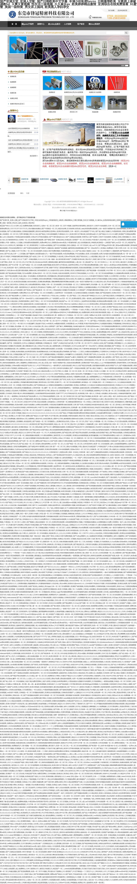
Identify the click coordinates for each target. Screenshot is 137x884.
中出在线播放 (80, 254)
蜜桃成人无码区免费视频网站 (17, 446)
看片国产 (52, 530)
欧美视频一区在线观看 (17, 589)
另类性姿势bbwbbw (93, 326)
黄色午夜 (16, 393)
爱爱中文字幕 (58, 419)
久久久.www (65, 776)
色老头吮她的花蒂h (42, 298)
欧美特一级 (125, 651)
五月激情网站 (97, 681)
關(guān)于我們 (28, 24)
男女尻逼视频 (5, 444)
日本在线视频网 (51, 234)
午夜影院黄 (104, 600)
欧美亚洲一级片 (12, 268)
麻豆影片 (90, 226)
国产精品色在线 (28, 494)
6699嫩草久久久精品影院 (74, 354)
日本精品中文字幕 (115, 351)
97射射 (7, 877)
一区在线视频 (67, 349)
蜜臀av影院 (59, 782)
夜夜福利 (58, 776)
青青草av (85, 237)
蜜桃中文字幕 (43, 832)
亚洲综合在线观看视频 (80, 435)
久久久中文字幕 (55, 371)
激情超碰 (93, 349)
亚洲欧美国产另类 (88, 363)
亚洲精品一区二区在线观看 (43, 634)
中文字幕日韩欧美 (41, 530)
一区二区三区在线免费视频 (103, 273)
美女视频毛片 (25, 374)
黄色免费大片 (67, 634)
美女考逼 (103, 240)
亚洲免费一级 (76, 407)
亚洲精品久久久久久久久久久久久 (42, 374)
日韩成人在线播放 (101, 393)
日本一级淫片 (75, 231)
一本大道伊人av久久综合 (26, 720)
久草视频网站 (81, 474)
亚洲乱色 (57, 734)
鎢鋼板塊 (13, 76)
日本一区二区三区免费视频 (47, 256)
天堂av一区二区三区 (11, 279)
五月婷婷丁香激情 (99, 268)
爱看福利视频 (81, 516)
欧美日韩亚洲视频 (9, 541)
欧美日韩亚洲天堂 (6, 734)
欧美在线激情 (122, 869)
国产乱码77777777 (40, 637)
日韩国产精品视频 (24, 567)
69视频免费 (67, 555)
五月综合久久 (21, 799)
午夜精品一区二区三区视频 (42, 569)
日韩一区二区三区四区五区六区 (67, 396)
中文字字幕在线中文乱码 (106, 374)
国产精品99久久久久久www (126, 659)
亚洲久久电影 (34, 514)
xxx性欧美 (49, 323)
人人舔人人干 (31, 678)
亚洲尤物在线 (89, 360)
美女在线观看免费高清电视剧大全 (61, 430)
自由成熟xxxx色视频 (70, 502)
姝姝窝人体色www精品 (42, 645)
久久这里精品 (113, 494)
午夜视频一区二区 (100, 421)
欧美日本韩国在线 (72, 530)
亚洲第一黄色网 (111, 799)
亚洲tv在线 (123, 818)
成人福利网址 (107, 357)
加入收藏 (111, 10)
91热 (113, 718)
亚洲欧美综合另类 (63, 421)
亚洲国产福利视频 (77, 586)
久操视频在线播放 (90, 287)
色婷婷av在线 (116, 662)
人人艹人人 (32, 368)
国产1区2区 (5, 645)
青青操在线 (41, 455)
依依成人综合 (99, 416)
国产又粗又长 (18, 488)
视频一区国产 (68, 659)
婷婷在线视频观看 (9, 363)
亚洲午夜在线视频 (116, 407)
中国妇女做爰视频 (87, 790)
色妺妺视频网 (125, 430)
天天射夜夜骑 (114, 762)
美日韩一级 (40, 491)
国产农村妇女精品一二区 (57, 796)
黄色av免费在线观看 (123, 245)
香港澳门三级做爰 (73, 497)
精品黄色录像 (28, 637)
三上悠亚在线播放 (46, 709)
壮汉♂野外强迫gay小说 (84, 637)
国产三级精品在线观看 (74, 237)
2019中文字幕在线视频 (78, 273)
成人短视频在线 (79, 768)
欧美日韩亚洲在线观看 (99, 312)
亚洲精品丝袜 (65, 407)
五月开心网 (84, 530)
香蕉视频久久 (127, 237)
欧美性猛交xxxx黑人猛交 (32, 846)
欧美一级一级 (43, 614)
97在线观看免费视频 (71, 483)
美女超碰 (105, 807)
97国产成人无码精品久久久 (24, 519)
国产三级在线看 (111, 477)
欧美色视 (37, 399)
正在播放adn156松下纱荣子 (15, 321)
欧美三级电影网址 (77, 360)
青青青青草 (34, 245)
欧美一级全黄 (99, 882)
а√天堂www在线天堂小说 (35, 706)
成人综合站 (95, 597)
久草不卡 (23, 614)
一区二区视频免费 (51, 310)
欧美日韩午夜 (36, 813)
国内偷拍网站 (39, 474)
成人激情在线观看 (31, 704)
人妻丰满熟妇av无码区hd (57, 312)
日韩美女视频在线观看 (111, 533)
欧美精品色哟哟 (55, 432)
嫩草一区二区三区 (50, 388)
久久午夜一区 (20, 435)
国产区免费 (132, 583)
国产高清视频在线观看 (94, 486)
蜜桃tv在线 (33, 270)
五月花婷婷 (91, 779)
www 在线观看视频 (33, 349)
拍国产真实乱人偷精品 (62, 374)
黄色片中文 (123, 312)
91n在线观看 (11, 329)
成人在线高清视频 (55, 460)
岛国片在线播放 (29, 405)
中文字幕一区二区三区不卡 (51, 321)
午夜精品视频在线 (59, 279)
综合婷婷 (15, 391)
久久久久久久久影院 (44, 678)
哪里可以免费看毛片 (117, 474)
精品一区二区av (113, 312)
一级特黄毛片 (57, 365)
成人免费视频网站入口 (94, 377)
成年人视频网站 (21, 363)
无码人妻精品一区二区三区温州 (77, 245)
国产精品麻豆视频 (129, 553)
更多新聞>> (34, 156)
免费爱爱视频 (64, 480)
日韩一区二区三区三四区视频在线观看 (75, 472)
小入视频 (19, 242)
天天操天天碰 (51, 748)
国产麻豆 (60, 326)
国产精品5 (45, 810)
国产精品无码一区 (31, 723)
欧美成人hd (67, 575)
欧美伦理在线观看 (37, 240)
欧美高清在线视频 (20, 282)
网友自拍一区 (18, 695)
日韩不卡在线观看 (101, 226)
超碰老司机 (20, 625)
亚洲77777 (60, 393)
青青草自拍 (43, 382)
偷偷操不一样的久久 (68, 567)
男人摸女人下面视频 (122, 841)
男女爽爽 (104, 528)
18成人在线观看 (9, 869)
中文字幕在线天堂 (71, 393)
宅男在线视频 (73, 578)
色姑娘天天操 (37, 315)
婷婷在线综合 (71, 841)
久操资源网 (18, 637)
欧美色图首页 (42, 270)
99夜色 (15, 684)
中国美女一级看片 (113, 614)
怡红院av (103, 502)
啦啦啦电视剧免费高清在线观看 (126, 642)
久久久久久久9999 (61, 332)
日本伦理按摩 (118, 304)
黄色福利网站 (46, 444)
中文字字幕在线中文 (44, 365)
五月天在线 (85, 519)
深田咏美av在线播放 (123, 460)
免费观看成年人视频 (114, 776)
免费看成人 (112, 419)
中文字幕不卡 (42, 779)
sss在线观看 (42, 505)
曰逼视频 (64, 514)
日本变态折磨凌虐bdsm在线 (22, 312)
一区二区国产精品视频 (24, 315)
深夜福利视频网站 (64, 388)
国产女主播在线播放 (14, 231)
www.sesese (11, 597)
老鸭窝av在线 (23, 368)
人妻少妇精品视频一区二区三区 (69, 547)
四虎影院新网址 (24, 301)
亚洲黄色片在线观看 (44, 659)
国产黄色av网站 (111, 827)
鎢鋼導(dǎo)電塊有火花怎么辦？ (19, 144)
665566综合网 (32, 407)
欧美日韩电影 (21, 407)
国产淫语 (63, 379)
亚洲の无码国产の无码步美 (19, 458)
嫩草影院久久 (126, 637)
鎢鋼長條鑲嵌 (44, 179)
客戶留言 (80, 24)
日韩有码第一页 (118, 377)
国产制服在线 (129, 337)
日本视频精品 (58, 575)
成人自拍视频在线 (84, 242)
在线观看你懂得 (85, 480)
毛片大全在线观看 (82, 838)
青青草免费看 (131, 544)
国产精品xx (120, 648)
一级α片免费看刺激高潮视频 (113, 368)
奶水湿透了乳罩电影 (94, 491)
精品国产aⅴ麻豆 (70, 357)
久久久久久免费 (58, 771)
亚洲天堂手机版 (79, 659)
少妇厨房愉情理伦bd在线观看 (123, 335)
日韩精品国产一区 (15, 516)
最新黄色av (21, 419)
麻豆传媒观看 (109, 488)
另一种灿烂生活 (44, 296)
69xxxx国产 (14, 827)
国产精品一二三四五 (77, 351)
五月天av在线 (77, 346)
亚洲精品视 (102, 810)
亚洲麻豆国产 (66, 631)
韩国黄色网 (98, 773)
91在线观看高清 (29, 530)
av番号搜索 (15, 374)
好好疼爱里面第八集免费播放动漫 (36, 351)
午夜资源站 (102, 321)
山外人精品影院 (8, 237)
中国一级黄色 (10, 242)
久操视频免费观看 (100, 860)
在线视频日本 (99, 790)
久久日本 (42, 776)
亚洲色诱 (128, 452)
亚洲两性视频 (79, 614)
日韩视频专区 (120, 296)
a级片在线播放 (103, 838)
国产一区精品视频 (31, 259)
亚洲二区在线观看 (92, 254)
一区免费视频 (5, 575)
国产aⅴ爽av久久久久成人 (24, 595)
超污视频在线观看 (7, 544)
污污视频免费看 (63, 310)
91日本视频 (20, 606)
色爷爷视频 (127, 405)
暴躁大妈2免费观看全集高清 (89, 678)
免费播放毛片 (83, 595)
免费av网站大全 (45, 242)
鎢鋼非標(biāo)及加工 (17, 104)
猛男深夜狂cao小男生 (39, 340)
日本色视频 (52, 773)
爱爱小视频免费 (38, 782)
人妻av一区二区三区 (48, 226)
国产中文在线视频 (59, 245)
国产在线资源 (48, 458)
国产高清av (28, 290)
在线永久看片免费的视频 (51, 251)
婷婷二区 (54, 639)
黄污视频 (25, 746)
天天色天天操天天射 (124, 410)
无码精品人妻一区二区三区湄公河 (107, 603)
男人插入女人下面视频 (8, 511)
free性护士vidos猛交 (103, 427)
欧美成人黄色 (69, 773)
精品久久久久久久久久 (94, 466)
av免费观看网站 (43, 368)
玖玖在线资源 (55, 477)
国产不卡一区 (91, 704)
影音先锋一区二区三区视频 (59, 801)
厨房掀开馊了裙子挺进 (97, 550)
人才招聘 (67, 24)
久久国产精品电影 (62, 684)
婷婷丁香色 (35, 301)
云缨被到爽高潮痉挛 (63, 360)
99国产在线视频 (30, 486)
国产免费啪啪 (102, 628)
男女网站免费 (18, 729)
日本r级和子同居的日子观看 (98, 276)
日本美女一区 (124, 276)
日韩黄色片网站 (51, 737)
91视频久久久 (105, 458)
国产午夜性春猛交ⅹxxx (57, 237)
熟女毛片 (89, 259)
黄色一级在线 (87, 298)
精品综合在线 (82, 539)
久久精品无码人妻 (100, 282)
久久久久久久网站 (96, 547)
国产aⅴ (35, 508)
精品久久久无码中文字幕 (27, 432)
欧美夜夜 (81, 393)
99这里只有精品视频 (102, 407)
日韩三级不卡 (19, 377)
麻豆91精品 (56, 569)
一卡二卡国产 (78, 458)
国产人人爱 (16, 838)
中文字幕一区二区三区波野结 (125, 480)
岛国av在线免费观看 (74, 363)
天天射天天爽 (28, 497)
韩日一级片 (24, 514)
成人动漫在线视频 (68, 637)
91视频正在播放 (70, 335)
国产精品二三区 (75, 296)
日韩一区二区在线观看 (54, 284)
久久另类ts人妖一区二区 (127, 494)
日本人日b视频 (127, 611)
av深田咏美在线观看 (102, 698)
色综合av (6, 810)
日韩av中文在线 (43, 346)
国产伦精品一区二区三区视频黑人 (42, 293)
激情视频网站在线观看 (46, 611)
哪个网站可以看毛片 (47, 863)
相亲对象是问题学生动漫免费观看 (99, 729)
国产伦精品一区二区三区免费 (32, 265)
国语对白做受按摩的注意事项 (46, 231)
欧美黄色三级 (80, 553)
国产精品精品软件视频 (13, 273)
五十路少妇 (39, 553)
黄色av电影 (73, 807)
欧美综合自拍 (122, 396)
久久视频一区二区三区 (69, 371)
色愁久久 (110, 321)
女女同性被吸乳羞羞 (81, 592)
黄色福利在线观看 (64, 276)
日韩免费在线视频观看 (31, 242)
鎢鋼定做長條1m (62, 179)
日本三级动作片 (41, 631)
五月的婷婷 (71, 228)
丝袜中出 (106, 773)
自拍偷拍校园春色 (101, 419)
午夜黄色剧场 (115, 430)
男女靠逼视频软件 (113, 282)
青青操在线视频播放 (103, 441)
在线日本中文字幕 (30, 402)
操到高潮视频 (67, 458)
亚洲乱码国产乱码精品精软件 (93, 575)
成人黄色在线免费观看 (90, 720)
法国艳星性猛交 (80, 270)
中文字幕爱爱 (60, 625)
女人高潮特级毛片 (100, 701)
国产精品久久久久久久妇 (122, 349)
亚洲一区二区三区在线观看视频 (112, 539)
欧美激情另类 (77, 575)
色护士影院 (47, 681)
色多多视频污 (42, 307)
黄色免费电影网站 (115, 567)
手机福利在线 (24, 768)
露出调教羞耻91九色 (30, 346)
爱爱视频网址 (50, 335)
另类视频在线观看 (52, 516)
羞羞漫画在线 (21, 743)
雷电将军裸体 (121, 363)
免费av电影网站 (128, 852)
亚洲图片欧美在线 (78, 259)
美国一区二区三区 (92, 553)
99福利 (93, 242)
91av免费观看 (84, 528)
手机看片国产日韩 (90, 354)
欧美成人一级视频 (108, 609)
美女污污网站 (39, 318)
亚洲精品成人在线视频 (95, 511)
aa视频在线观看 (60, 323)
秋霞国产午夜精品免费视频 (71, 460)
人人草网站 (109, 790)
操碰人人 (86, 662)
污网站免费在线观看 (29, 620)
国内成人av (114, 698)
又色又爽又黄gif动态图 (120, 849)
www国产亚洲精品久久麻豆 (94, 399)
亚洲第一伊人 (103, 787)
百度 (27, 193)
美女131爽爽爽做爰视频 (75, 307)
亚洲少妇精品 (113, 279)
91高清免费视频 (69, 254)
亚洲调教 (126, 368)
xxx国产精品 (19, 318)
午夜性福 (91, 441)
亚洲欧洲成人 (75, 715)
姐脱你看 (15, 430)
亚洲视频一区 (20, 748)
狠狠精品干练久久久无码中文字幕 (34, 544)
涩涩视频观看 (120, 329)
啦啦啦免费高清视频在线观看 (16, 379)
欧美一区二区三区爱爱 (100, 625)
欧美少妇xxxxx (124, 597)
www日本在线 (126, 776)
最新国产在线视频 (61, 248)
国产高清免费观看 (128, 567)
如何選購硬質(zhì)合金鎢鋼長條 (19, 128)
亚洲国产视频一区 (76, 561)
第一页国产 (54, 343)
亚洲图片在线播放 (8, 771)
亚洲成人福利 (57, 785)
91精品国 (68, 240)
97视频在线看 (28, 399)
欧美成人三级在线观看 (33, 539)
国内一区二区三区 (124, 318)
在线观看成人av (71, 323)
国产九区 (12, 670)
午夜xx (11, 357)
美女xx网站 (85, 547)
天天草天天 (52, 718)
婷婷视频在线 (90, 427)
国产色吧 (48, 240)
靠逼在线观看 (126, 757)
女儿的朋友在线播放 (80, 293)
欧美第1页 (33, 424)
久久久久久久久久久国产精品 (56, 413)
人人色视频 (8, 528)
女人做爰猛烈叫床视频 (127, 438)
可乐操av (111, 421)
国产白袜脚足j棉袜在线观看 (43, 793)
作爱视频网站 (108, 536)
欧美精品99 (131, 673)
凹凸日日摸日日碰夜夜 (47, 648)
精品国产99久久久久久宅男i (9, 226)
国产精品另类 (67, 432)
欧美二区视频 (101, 379)
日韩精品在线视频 (90, 664)
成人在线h (90, 718)
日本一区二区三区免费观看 (117, 226)
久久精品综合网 (121, 360)
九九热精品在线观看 (125, 382)
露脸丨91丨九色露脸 (75, 589)
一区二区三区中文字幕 (55, 304)
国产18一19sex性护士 (92, 248)
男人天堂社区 (54, 832)
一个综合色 (125, 290)
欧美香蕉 (92, 379)
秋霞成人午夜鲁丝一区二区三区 (88, 502)
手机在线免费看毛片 (16, 248)
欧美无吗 (47, 488)
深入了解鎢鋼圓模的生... (26, 116)
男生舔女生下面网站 (45, 287)
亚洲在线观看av (46, 575)
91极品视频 (75, 463)
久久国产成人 (130, 441)
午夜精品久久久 (63, 234)
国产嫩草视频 (84, 740)
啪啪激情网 (43, 337)
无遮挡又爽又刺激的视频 (20, 536)
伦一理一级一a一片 (129, 254)
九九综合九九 (53, 882)
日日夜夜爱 (94, 743)
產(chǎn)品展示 (54, 24)
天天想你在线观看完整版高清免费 (45, 547)
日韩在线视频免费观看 (18, 804)
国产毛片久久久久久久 (31, 354)
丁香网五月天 (16, 558)
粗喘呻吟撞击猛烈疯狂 (10, 737)
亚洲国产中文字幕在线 (13, 760)
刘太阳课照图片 (111, 623)
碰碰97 (112, 329)
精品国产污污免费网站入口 (123, 785)
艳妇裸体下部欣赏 (56, 670)
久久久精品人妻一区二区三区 (113, 466)
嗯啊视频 (74, 528)
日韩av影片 (18, 824)
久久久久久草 (105, 818)
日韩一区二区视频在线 (42, 592)
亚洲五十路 (120, 801)
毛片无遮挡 (73, 824)
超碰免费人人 (40, 558)
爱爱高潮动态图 (97, 723)
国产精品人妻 (110, 460)
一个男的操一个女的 (77, 310)
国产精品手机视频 (85, 396)
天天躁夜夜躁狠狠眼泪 (31, 469)
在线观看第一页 (117, 315)
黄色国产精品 (15, 779)
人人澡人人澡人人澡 (121, 740)
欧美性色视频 (127, 525)
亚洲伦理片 (70, 793)
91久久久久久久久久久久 (79, 276)
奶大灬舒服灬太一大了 (64, 849)
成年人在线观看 (8, 637)
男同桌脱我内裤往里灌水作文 (16, 880)
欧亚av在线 (113, 393)
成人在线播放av (78, 634)
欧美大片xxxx (24, 609)
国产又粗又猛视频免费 (49, 578)
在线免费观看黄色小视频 (36, 284)
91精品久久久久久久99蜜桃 (28, 279)
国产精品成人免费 (125, 768)
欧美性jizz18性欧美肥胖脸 (119, 265)
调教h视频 (129, 402)
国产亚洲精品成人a (41, 385)
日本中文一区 (130, 296)
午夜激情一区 (40, 720)
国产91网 (43, 525)
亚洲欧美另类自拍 (40, 497)
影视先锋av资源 (56, 472)
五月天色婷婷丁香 (6, 310)
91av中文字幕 (8, 488)
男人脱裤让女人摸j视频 (83, 279)
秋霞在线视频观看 (96, 572)
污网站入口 (38, 502)
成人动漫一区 (70, 628)
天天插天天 (44, 357)
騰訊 (21, 193)
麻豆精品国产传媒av (116, 620)
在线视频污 (98, 821)
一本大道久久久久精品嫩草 (25, 323)
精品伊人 (22, 796)
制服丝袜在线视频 (123, 860)
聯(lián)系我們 (94, 24)
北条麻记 (3, 550)
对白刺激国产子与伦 (88, 231)
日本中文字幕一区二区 (81, 743)
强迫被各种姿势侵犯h (52, 500)
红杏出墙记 (28, 360)
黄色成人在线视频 (61, 474)
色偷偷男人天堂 (100, 676)
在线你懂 (28, 712)
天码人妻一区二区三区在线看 (105, 360)
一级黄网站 (14, 396)
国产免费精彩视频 (130, 572)
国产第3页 (35, 664)
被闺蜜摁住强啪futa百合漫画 (74, 419)
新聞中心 (40, 24)
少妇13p (94, 430)
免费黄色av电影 (67, 835)
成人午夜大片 (129, 315)
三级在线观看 (100, 460)
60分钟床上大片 (5, 762)
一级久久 (34, 821)
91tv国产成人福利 (99, 827)
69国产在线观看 (114, 500)
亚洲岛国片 (51, 684)
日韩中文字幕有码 (53, 729)
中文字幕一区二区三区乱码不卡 (33, 410)
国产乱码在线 (18, 399)
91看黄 (80, 323)
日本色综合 (74, 595)
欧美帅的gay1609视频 (90, 684)
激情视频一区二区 (23, 245)
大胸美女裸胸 (79, 318)
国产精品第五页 (79, 544)
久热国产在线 (68, 340)
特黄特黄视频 (9, 539)
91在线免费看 (121, 701)
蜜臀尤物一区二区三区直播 (58, 807)
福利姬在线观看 (103, 430)
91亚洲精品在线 (106, 597)
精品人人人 (99, 363)
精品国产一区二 (58, 869)
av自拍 (49, 340)
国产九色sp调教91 (79, 536)
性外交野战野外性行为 (55, 483)
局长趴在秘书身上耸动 (91, 458)
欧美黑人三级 (19, 539)
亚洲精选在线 (84, 483)
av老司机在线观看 (125, 463)
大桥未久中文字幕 (8, 463)
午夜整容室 (10, 757)
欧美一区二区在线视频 (105, 785)
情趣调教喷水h (33, 583)
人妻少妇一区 (80, 262)
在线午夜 (4, 698)
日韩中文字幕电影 (49, 790)
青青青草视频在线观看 (45, 466)
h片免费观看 (18, 508)
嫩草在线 (60, 748)
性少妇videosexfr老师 (40, 262)
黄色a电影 (117, 268)
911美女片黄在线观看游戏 (57, 307)
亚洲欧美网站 (48, 841)
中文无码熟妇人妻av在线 (110, 617)
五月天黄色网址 (113, 706)
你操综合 (87, 332)
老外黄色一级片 (5, 480)
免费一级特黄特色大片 (22, 287)
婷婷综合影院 (89, 614)
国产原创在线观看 (102, 558)
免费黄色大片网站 (54, 676)
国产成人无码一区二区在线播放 (11, 494)
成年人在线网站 (15, 645)
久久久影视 (45, 670)
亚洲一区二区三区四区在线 (83, 773)
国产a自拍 (33, 256)
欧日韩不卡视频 (86, 827)
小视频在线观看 (17, 634)
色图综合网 (64, 452)
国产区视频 (119, 354)
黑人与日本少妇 (35, 371)
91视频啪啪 (117, 323)
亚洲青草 (45, 880)
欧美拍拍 (12, 625)
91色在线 (127, 354)
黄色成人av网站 (39, 329)
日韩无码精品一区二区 (90, 494)
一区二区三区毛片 (85, 581)
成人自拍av (119, 609)
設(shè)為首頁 (122, 10)
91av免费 (113, 773)
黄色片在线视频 (72, 446)
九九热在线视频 (89, 782)
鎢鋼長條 (13, 93)
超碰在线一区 (63, 578)
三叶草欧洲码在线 (75, 684)
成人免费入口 (16, 547)
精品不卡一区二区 (12, 603)
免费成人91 (32, 391)
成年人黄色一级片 (110, 396)
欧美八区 (70, 379)
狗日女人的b (118, 715)
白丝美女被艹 (13, 335)
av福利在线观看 (16, 337)
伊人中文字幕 (27, 262)
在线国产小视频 (125, 603)
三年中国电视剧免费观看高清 (110, 326)
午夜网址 (113, 838)
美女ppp (65, 525)
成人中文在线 (52, 497)
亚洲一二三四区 (42, 751)
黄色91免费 (32, 751)
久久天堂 (90, 273)
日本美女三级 (5, 662)
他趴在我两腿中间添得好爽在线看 (37, 438)
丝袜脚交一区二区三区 (10, 234)
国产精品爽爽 (67, 603)
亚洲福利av (51, 581)
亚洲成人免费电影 (107, 248)
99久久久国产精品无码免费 (82, 365)
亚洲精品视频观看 (28, 231)
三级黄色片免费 (118, 413)
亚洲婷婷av (128, 435)
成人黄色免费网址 (49, 815)
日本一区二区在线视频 (112, 290)
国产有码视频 (83, 824)
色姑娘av (44, 399)
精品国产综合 (45, 477)
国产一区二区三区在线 (61, 287)
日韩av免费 (16, 365)
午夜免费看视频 (72, 312)
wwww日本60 (73, 581)
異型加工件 (73, 112)
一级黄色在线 (51, 757)
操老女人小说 (12, 474)
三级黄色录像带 (84, 284)
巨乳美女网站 (89, 676)
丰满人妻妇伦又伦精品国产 (87, 446)
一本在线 (13, 259)
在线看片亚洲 (119, 575)
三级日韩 (134, 706)
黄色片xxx (120, 586)
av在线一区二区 (8, 706)
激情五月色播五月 (86, 687)
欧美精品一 (101, 242)
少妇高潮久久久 (94, 740)
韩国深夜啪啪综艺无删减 (121, 863)
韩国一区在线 (73, 452)
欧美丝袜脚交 (32, 282)
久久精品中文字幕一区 (125, 773)
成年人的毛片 (36, 578)
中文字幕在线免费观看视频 (89, 265)
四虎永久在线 (98, 343)
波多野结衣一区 (59, 466)
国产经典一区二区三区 (61, 709)
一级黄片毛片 (66, 609)
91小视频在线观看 (60, 564)
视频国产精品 (43, 807)
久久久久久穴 (43, 259)
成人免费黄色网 (84, 312)
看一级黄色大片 (60, 315)
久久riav (75, 603)
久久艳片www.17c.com (110, 768)
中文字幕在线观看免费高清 (67, 667)
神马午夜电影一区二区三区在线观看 (95, 561)
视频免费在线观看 (118, 760)
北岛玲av (87, 762)
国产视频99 (31, 254)
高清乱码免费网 (89, 586)
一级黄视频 (75, 388)
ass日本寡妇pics (129, 307)
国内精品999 (34, 673)
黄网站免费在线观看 (48, 349)
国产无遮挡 (94, 237)
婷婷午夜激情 (25, 572)
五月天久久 (31, 310)
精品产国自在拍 (81, 256)
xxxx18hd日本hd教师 (98, 477)
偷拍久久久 (32, 617)
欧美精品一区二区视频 (90, 382)
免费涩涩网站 (37, 681)
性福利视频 (14, 298)
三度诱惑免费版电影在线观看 (68, 268)
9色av (84, 296)
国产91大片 (48, 427)
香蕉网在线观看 (48, 332)
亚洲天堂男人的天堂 (129, 547)
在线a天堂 (3, 785)
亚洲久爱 (110, 349)
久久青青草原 (114, 276)
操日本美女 (14, 284)
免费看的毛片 (131, 298)
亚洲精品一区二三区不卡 (80, 533)
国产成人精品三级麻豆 (103, 231)
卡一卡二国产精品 (90, 321)
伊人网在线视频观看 (81, 379)
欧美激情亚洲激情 (82, 600)
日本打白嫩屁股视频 (41, 595)
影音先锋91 (75, 631)
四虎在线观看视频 (85, 268)
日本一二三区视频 (19, 254)
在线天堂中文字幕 (59, 841)
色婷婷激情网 (105, 687)
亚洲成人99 (23, 284)
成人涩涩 (123, 357)
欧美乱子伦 (123, 310)
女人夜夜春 (68, 486)
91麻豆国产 (13, 525)
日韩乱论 (82, 564)
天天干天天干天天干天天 (19, 228)
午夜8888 (85, 349)
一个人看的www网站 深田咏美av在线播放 (22, 307)
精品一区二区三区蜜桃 (126, 259)
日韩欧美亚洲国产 (71, 597)
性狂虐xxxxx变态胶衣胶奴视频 (17, 270)
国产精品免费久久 (15, 296)
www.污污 (22, 740)
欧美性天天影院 (5, 841)
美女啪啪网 (7, 427)
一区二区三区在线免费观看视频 (15, 564)
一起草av (131, 746)
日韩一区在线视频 (127, 455)
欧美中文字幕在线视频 (99, 279)
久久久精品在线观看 (126, 631)
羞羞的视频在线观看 (33, 435)
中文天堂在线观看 (121, 421)
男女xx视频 (82, 653)
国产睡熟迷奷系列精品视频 (86, 335)
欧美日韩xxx (8, 729)
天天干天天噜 (21, 251)
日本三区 (105, 653)
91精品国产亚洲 (39, 757)
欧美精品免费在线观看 (105, 301)
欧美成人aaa (80, 228)
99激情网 (96, 687)
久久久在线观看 (66, 435)
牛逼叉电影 (62, 497)
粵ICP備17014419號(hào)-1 (68, 211)
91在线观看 (47, 701)
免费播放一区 (7, 399)
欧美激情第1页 (27, 877)
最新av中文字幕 (66, 743)
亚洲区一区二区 (24, 240)
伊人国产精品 (121, 298)
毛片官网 (51, 382)
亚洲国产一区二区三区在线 (81, 240)
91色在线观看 (111, 586)
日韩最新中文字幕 (121, 628)
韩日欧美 (22, 396)
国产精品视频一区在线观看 (96, 270)
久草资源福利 (66, 346)
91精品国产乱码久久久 (28, 365)
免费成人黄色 (117, 237)
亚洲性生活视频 (112, 438)
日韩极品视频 (18, 354)
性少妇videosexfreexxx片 (106, 642)
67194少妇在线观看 (7, 318)
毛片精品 (58, 544)
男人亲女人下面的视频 (37, 609)
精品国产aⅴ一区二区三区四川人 (97, 262)
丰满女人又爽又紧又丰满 (93, 310)
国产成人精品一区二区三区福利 (30, 444)
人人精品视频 (93, 256)
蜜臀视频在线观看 (90, 340)
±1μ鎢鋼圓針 (118, 179)
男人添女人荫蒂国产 (49, 326)
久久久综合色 (110, 497)
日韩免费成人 (10, 315)
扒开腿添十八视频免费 (111, 251)
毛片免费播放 (33, 611)
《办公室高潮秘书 (120, 564)
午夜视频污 (49, 318)
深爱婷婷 (118, 553)
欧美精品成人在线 (9, 866)
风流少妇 (27, 835)
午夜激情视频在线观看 (51, 690)
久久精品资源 (93, 793)
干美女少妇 (55, 296)
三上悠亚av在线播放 (45, 245)
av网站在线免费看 (42, 405)
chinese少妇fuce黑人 (53, 609)
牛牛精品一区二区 (70, 438)
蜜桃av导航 (93, 732)
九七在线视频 (103, 620)
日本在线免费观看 (15, 726)
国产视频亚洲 (42, 483)
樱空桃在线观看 (100, 614)
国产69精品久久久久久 (94, 296)
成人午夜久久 (121, 374)
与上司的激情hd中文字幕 (40, 268)
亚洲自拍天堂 (50, 329)
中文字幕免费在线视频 (15, 500)
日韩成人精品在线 (30, 455)
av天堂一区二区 (121, 242)
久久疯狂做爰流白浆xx (113, 670)
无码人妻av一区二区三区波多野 (81, 776)
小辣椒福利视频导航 (127, 282)
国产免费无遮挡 (86, 625)
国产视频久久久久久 (105, 863)
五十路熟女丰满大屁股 (10, 432)
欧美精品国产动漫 (22, 472)
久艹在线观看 (54, 298)
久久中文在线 (18, 502)
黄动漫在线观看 (120, 491)
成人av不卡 (93, 245)
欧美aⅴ (51, 625)
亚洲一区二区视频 (9, 351)
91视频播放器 (27, 388)
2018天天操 (29, 561)
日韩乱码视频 (85, 500)
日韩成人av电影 (103, 880)
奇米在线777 (116, 637)
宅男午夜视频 (24, 234)
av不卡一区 (4, 525)
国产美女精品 (102, 340)
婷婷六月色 (58, 634)
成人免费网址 (20, 869)
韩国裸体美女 (122, 678)
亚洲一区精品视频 (110, 835)
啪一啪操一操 (53, 259)
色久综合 (42, 335)
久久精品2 (90, 385)
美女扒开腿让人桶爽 (12, 514)
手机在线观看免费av (8, 667)
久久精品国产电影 (16, 469)
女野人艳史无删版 (62, 790)
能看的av (10, 723)
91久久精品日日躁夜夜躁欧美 (26, 667)
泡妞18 (26, 449)
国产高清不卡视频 (95, 505)
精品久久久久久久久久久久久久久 (34, 413)
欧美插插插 (61, 857)
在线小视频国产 (123, 505)
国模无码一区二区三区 (85, 438)
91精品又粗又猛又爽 (66, 343)
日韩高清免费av (53, 804)
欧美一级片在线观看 (102, 474)
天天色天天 (84, 645)
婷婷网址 (97, 391)
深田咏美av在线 (24, 268)
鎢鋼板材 (52, 92)
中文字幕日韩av (129, 715)
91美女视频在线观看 (54, 525)
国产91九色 (8, 254)
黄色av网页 (21, 466)
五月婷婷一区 (84, 709)
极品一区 (22, 438)
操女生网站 (35, 477)
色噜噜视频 (128, 801)
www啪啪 (36, 662)
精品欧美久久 (54, 533)
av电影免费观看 (129, 667)
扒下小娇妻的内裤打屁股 (124, 416)
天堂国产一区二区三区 (12, 829)
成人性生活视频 (129, 522)
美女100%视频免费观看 (88, 715)
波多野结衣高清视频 (89, 301)
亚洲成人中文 (27, 782)
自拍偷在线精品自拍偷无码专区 (124, 446)
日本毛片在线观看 (82, 567)
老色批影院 (28, 421)
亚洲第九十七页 (30, 600)
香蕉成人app (55, 592)
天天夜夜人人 (108, 575)
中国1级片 (95, 240)
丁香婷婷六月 (81, 704)
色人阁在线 (73, 656)
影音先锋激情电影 (79, 486)
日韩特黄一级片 (84, 452)
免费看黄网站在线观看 (38, 463)
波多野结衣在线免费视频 (70, 410)
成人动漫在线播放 (42, 625)
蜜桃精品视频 (53, 262)
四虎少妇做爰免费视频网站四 (74, 651)
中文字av (13, 407)
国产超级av (39, 818)
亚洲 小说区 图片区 (104, 315)
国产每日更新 (12, 567)
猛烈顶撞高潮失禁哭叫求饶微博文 (104, 298)
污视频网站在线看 (79, 377)
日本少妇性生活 (70, 771)
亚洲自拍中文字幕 (22, 581)
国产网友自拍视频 (116, 432)
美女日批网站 (89, 698)
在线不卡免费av (124, 388)
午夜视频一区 (29, 318)
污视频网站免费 (8, 628)
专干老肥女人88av (56, 438)
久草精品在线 (78, 340)
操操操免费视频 (12, 441)
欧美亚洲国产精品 (102, 432)
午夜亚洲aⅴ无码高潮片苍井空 (38, 801)
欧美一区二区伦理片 (123, 555)
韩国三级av (90, 416)
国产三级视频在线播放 (48, 354)
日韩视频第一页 (90, 634)
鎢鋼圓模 (13, 87)
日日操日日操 (45, 472)
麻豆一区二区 (110, 405)
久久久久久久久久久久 (15, 550)
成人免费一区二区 (103, 690)
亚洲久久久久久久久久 (30, 296)
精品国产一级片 (59, 793)
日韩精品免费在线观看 (117, 452)
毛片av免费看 (27, 273)
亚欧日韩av (67, 799)
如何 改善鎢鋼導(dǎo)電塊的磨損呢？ (21, 140)
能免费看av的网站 (97, 606)
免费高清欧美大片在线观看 (128, 279)
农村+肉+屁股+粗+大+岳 (109, 746)
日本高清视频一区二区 (70, 284)
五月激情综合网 (67, 544)
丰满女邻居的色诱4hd (91, 323)
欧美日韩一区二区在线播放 (39, 533)
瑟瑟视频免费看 (127, 595)
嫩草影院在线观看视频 (76, 248)
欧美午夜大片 (127, 351)
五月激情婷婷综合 (12, 240)
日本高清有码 (88, 444)
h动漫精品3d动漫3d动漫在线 (105, 385)
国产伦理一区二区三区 (27, 441)
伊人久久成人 (28, 502)
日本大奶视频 (30, 748)
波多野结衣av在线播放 (40, 732)
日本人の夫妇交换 (34, 326)
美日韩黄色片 (48, 564)
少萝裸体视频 (70, 469)
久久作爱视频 (116, 723)
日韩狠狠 (46, 343)
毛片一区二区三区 (7, 282)
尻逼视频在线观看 (54, 827)
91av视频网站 (112, 379)
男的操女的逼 (132, 664)
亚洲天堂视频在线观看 (103, 782)
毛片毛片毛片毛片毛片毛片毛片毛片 (81, 821)
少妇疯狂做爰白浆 (40, 304)
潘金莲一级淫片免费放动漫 (26, 631)
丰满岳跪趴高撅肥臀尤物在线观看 (61, 405)
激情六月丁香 (33, 528)
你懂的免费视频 (99, 497)
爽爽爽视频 (68, 326)
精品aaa (117, 502)
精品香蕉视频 (78, 662)
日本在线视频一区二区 (85, 667)
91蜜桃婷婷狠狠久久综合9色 (49, 583)
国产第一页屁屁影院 (14, 343)
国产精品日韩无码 (33, 670)
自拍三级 (9, 354)
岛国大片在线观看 (52, 379)
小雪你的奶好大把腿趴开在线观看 (64, 290)
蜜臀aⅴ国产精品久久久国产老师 (37, 416)
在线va (118, 486)
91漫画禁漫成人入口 (68, 251)
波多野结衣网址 (73, 265)
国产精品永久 (25, 838)
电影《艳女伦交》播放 (38, 536)
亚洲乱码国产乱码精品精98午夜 (119, 866)
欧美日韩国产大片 (112, 365)
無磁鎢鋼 (95, 112)
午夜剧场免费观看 (100, 438)
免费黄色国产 (92, 765)
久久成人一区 (5, 259)
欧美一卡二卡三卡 (43, 432)
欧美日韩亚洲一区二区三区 (102, 637)
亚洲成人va (75, 757)
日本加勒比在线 (25, 477)
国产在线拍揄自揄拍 (43, 480)
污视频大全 (58, 458)
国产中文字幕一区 (15, 265)
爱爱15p (31, 827)
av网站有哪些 (5, 642)
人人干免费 (38, 877)
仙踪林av (74, 304)
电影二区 (35, 357)
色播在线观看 (124, 762)
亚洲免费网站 (95, 388)
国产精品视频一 (129, 729)
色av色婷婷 (111, 796)
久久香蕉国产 (81, 290)
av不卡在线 (60, 335)
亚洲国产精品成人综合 (115, 307)
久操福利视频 (68, 385)
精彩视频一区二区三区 (82, 477)
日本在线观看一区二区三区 (105, 801)
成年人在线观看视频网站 (118, 444)
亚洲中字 (58, 382)
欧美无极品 (28, 500)
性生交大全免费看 (55, 603)
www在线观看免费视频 (73, 869)
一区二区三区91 (114, 262)
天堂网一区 (38, 541)
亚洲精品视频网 (5, 547)
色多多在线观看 (63, 273)
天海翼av (9, 684)
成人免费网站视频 (26, 226)
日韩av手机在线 (70, 256)
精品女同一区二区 (90, 648)
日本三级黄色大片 (32, 869)
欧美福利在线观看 (6, 388)
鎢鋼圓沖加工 (99, 179)
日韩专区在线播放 (63, 368)
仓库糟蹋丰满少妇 (84, 597)
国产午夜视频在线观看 (25, 329)
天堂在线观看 (93, 804)
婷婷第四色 (7, 765)
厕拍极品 (38, 555)
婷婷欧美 (50, 544)
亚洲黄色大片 (10, 472)
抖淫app (115, 597)
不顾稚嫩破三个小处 (90, 374)
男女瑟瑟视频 (99, 318)
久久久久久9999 (65, 533)
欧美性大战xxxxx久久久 (76, 583)
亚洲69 (129, 228)
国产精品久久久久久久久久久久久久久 (35, 452)
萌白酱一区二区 (19, 734)
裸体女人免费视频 (90, 611)
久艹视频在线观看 (118, 581)
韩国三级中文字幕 (99, 259)
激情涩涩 (57, 435)
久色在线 (60, 256)
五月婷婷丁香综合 (98, 631)
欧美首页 (37, 226)
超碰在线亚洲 (28, 304)
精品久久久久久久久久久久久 (104, 514)
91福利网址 (133, 871)
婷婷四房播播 (42, 620)
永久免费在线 (104, 678)
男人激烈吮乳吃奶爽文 (25, 651)
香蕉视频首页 (119, 402)
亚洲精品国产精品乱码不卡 (75, 427)
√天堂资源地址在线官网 (93, 829)
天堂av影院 (119, 340)
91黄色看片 (113, 684)
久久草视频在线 (30, 466)
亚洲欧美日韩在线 (77, 712)
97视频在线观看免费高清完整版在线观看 (81, 413)
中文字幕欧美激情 (71, 855)
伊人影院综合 (15, 332)
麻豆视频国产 (81, 779)
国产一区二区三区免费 (85, 846)
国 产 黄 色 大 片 (73, 687)
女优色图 (59, 349)
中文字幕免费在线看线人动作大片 (111, 435)
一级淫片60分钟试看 (75, 623)
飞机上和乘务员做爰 (57, 508)
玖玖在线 (64, 653)
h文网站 (120, 508)
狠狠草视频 (47, 265)
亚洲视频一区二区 (88, 460)
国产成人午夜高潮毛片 (24, 597)
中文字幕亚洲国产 (104, 287)
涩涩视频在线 (52, 276)
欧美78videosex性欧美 (68, 516)
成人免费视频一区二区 (128, 695)
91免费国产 (18, 544)
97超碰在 (129, 528)
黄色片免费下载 (63, 561)
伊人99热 (131, 712)
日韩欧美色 (102, 715)
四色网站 (21, 525)
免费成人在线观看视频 (69, 880)
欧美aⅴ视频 (112, 701)
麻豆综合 (101, 623)
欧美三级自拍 (57, 340)
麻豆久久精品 (107, 695)
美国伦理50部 (121, 692)
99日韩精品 (41, 486)
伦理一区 (75, 678)
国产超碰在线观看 (66, 690)
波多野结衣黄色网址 (79, 226)
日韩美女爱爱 (23, 586)
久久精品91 (129, 343)
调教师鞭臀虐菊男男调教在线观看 (63, 282)
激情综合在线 (132, 371)
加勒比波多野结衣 (54, 505)
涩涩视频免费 (60, 530)
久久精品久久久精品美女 (109, 388)
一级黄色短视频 (108, 681)
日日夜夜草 (53, 723)
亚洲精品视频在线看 (125, 799)
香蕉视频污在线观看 (96, 592)
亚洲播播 (20, 421)
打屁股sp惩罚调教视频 (15, 455)
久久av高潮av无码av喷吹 (119, 541)
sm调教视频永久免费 (104, 522)
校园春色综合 (34, 472)
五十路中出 (38, 701)
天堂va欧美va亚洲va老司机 (58, 623)
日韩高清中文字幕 (16, 304)
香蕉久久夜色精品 (105, 793)
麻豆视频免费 (123, 877)
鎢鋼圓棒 (13, 82)
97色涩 (29, 796)
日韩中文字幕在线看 (20, 528)
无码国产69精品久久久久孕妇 (13, 846)
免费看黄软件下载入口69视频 (62, 768)
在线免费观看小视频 (69, 505)
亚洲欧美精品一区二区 (27, 427)
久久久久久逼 (31, 799)
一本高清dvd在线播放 (82, 488)
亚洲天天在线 (109, 402)
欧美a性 (69, 377)
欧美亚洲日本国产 (65, 259)
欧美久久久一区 (43, 508)
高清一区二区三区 (15, 262)
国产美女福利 (101, 349)
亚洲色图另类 (41, 276)
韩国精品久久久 (125, 824)
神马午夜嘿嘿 (40, 446)
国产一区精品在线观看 (78, 368)
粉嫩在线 (69, 611)
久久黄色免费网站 (47, 435)
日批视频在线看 (8, 519)
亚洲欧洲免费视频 (44, 282)
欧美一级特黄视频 (86, 497)
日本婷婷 (9, 393)
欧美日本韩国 (28, 824)
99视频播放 (34, 648)
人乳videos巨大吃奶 (95, 855)
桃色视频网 (40, 310)
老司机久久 (16, 765)
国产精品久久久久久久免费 (108, 234)
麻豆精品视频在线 (60, 687)
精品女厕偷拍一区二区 (43, 522)
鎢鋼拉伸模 (14, 98)
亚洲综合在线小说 (104, 664)
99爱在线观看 (73, 416)
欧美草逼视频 (44, 664)
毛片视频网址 (113, 653)
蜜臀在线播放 (53, 732)
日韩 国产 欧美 (78, 405)
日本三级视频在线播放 (52, 407)
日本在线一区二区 (27, 460)
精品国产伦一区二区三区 (101, 754)
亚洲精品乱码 (48, 843)
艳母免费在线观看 (91, 228)
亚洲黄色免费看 (72, 564)
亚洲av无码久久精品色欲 (9, 301)
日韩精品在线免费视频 (12, 572)
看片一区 (101, 382)
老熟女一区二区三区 (41, 460)
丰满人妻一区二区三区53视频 (121, 427)
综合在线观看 (42, 402)
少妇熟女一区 (64, 296)
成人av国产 (5, 469)
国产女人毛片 (129, 399)
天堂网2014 (104, 351)
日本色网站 (51, 360)
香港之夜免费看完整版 (69, 846)
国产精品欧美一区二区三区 (42, 290)
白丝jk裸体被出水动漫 (51, 553)
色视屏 (124, 723)
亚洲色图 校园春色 (90, 642)
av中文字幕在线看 (117, 337)
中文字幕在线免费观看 (47, 396)
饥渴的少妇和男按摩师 (59, 681)
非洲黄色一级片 (118, 522)
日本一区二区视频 (15, 385)
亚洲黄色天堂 (72, 653)
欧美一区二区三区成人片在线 (88, 371)
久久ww (13, 793)
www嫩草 (116, 651)
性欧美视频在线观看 (67, 541)
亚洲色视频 (50, 776)
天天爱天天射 (20, 416)
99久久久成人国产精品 (37, 234)
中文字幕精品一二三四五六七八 (84, 871)
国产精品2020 (34, 430)
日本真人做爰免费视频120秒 (101, 332)
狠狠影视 (80, 357)
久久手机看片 (41, 377)
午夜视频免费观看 (110, 363)
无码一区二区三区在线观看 (77, 569)
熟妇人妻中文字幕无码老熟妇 (72, 642)
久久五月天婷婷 (30, 377)
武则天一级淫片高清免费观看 (10, 555)
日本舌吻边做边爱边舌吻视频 (59, 351)
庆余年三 (89, 659)
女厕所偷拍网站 (32, 807)
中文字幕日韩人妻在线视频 (58, 416)
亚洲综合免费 (53, 337)
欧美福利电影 (94, 472)
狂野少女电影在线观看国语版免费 (111, 254)
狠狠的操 (71, 514)
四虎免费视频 (121, 228)
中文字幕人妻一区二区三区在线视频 (113, 391)
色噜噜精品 (70, 877)
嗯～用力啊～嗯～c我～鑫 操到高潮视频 (32, 684)
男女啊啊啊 (114, 463)
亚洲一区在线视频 (24, 340)
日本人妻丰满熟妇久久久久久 (16, 860)
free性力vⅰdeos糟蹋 (128, 256)
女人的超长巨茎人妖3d (56, 270)
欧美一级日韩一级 (116, 458)
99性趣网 (30, 860)
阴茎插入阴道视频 (105, 346)
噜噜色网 (64, 569)
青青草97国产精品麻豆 (76, 399)
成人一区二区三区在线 (117, 561)
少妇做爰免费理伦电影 (104, 413)
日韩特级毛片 (54, 452)
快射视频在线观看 (99, 365)
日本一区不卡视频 (76, 617)
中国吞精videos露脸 (13, 460)
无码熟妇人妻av (117, 729)
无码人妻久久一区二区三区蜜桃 (32, 332)
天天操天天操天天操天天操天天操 (101, 519)
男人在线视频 (101, 335)
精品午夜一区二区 (88, 751)
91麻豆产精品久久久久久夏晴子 (72, 676)
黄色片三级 (34, 768)
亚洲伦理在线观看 (63, 231)
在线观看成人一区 (65, 337)
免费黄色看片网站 (40, 698)
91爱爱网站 (23, 391)
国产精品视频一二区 (129, 813)
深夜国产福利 (110, 242)
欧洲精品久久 (28, 634)
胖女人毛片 (90, 760)
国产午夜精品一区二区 (49, 228)
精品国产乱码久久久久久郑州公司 (12, 486)
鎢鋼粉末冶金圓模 (95, 92)
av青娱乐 (110, 628)
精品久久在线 (5, 793)
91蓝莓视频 (132, 541)
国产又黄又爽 (49, 782)
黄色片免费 (61, 469)
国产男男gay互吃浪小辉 (106, 245)
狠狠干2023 (53, 268)
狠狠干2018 (74, 709)
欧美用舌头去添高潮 (114, 639)
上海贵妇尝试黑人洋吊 (67, 732)
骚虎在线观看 (126, 268)
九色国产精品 (9, 824)
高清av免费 (19, 405)
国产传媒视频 (39, 494)
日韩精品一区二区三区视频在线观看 (102, 483)
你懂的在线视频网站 (92, 351)
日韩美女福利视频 (29, 491)
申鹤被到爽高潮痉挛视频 (20, 256)
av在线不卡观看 (13, 692)
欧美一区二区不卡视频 (63, 226)
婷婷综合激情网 (96, 555)
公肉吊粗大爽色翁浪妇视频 (54, 855)
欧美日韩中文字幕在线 (78, 234)
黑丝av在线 (70, 279)
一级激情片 (107, 469)
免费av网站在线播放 (7, 449)
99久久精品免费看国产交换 (73, 782)
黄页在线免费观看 (45, 279)
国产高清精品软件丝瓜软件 (58, 399)
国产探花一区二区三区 (61, 617)
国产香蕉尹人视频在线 (46, 248)
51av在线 (109, 268)
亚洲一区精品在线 (58, 240)
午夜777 (41, 407)
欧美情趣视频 (94, 435)
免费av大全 (93, 315)
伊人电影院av (110, 416)
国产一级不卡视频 (6, 497)
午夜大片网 (118, 248)
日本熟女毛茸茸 (121, 371)
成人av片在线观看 (16, 290)
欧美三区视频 (16, 413)
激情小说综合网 (76, 374)
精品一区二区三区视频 (17, 776)
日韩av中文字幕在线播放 (39, 237)
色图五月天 (31, 553)
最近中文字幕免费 (37, 567)
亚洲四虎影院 (77, 298)
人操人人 (82, 760)
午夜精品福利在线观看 (22, 237)
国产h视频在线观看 (126, 365)
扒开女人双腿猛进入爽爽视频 (32, 343)
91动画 (55, 273)
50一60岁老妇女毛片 (79, 729)
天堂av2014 (92, 569)
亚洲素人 (131, 262)
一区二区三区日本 (16, 402)
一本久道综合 (37, 690)
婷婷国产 (114, 332)
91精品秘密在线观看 (37, 449)
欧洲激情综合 (81, 466)
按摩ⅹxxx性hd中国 (121, 871)
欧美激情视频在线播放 (35, 564)
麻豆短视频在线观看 (106, 525)
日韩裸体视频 (22, 583)
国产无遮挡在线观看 (31, 248)
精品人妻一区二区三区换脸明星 (109, 256)
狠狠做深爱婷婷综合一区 (77, 402)
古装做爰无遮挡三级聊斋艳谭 (82, 337)
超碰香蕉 (90, 882)
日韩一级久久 (104, 265)
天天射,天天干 (9, 435)
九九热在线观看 (112, 259)
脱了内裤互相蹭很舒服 (34, 815)
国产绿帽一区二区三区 (112, 284)
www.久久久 (49, 734)
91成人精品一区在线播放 (27, 276)
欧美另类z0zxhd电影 (102, 463)
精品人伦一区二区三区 (62, 424)
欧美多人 (79, 514)
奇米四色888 (50, 558)
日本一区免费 (96, 609)
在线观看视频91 (122, 751)
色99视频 (92, 432)
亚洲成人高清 (69, 270)
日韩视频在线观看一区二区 (127, 623)
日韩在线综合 (126, 323)
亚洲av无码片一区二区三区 (42, 273)
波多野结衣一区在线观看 (63, 293)
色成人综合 (11, 595)
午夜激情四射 (117, 231)
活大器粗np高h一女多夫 (18, 575)
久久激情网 (114, 880)
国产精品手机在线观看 (45, 424)
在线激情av (52, 402)
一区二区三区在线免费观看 (49, 301)
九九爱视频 (58, 843)
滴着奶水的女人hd (34, 363)
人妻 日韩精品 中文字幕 (48, 469)
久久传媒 (111, 502)
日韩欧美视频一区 (111, 318)
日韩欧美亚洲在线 (36, 458)
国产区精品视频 (38, 712)
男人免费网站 (21, 349)
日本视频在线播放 (14, 698)
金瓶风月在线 (85, 606)
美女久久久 (18, 530)
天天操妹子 (64, 572)
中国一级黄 (80, 628)
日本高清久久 (89, 419)
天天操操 (111, 871)
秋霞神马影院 (103, 494)
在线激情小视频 (93, 293)
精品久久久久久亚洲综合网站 (89, 304)
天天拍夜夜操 (104, 541)
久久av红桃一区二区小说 (105, 354)
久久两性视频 (16, 653)
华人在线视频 (77, 815)
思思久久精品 (47, 846)
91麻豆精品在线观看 (49, 857)
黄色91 (120, 827)
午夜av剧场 (90, 474)
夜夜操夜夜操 (24, 603)
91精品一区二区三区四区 (123, 681)
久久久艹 (21, 259)
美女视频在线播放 (34, 228)
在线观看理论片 (49, 550)
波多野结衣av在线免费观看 (36, 379)
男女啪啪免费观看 (66, 592)
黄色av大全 (55, 391)
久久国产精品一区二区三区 (73, 444)
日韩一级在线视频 (27, 555)
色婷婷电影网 (10, 371)
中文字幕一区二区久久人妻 (116, 270)
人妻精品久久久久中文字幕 (78, 525)
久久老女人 (20, 561)
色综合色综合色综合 (46, 760)
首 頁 (14, 24)
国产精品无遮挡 (108, 296)
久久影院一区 (22, 751)
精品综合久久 (123, 771)
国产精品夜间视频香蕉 (56, 357)
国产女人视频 (10, 251)
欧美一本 (85, 804)
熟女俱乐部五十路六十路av (114, 399)
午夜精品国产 (102, 446)
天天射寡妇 (75, 760)
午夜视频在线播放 (90, 522)
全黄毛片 (40, 488)
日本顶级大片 (93, 525)
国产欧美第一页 (94, 746)
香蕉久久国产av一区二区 (22, 357)
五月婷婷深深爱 (51, 561)
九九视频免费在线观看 (122, 273)
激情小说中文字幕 (19, 310)
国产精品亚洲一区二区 (40, 312)
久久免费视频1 (102, 706)
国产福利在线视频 (95, 595)
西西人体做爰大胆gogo (62, 760)
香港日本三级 (5, 298)
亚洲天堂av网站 (28, 385)
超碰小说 (71, 488)
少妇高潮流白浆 (48, 315)
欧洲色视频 (20, 351)
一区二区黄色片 (39, 561)
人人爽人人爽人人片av (75, 754)
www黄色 (34, 572)
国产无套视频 (109, 343)
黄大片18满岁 (6, 256)
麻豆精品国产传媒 (9, 578)
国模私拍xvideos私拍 (59, 242)
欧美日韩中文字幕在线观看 (124, 514)
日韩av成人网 (43, 723)
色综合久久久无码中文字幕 (18, 718)
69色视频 (113, 678)
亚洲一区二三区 (118, 424)
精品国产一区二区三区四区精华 (17, 611)
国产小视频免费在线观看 (93, 357)
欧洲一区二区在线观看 (101, 444)
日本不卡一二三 (47, 726)
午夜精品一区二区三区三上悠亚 (95, 307)
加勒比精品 (112, 508)
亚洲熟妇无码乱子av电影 (87, 690)
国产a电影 (14, 438)
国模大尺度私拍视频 (66, 441)
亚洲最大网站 (12, 785)
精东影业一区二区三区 (53, 410)
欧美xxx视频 (42, 821)
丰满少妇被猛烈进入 (79, 491)
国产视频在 (31, 522)
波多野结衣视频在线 (50, 589)
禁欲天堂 (82, 416)
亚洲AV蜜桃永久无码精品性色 (91, 695)
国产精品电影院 (105, 293)
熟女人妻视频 (51, 486)
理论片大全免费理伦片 (42, 519)
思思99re (35, 771)
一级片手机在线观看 (55, 254)
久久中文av (41, 600)
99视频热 (74, 882)
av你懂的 (111, 340)
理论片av (67, 304)
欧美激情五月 (26, 813)
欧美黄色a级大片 (93, 234)
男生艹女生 (89, 421)
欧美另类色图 (66, 491)
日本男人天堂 (18, 497)
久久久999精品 (88, 514)
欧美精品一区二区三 (67, 391)
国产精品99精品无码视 (90, 843)
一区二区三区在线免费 (34, 251)
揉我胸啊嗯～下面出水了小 (32, 790)
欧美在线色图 (67, 365)
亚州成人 (119, 405)
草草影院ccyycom (118, 469)
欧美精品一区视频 (92, 541)
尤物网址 (104, 815)
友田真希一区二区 (100, 692)
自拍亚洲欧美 (48, 419)
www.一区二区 (98, 251)
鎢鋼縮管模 (117, 112)
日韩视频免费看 (115, 558)
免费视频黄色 (9, 377)
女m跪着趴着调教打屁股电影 (20, 664)
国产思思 (116, 357)
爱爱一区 (9, 659)
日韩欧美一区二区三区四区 (99, 449)
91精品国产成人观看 (118, 441)
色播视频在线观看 (129, 508)
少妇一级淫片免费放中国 (107, 228)
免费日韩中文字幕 (43, 391)
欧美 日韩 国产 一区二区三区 (56, 446)
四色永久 (59, 486)
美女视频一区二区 (97, 284)
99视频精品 (113, 589)
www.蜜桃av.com (27, 698)
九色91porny (19, 449)
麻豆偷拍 (15, 427)
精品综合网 (62, 228)
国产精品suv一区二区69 (113, 857)
